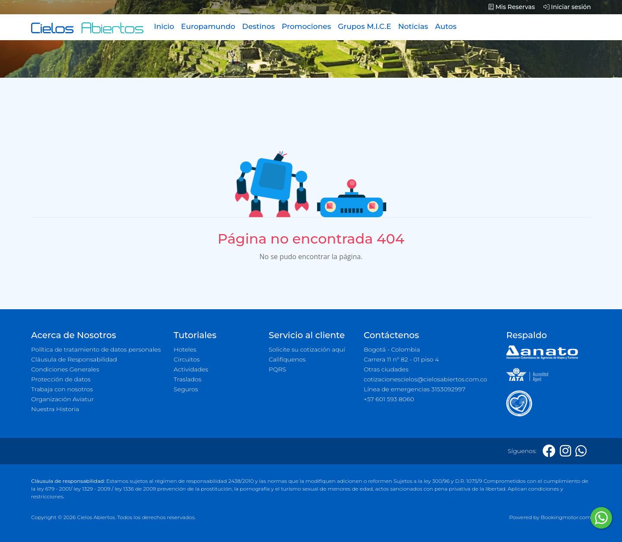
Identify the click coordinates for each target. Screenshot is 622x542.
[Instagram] (565, 451)
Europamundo (208, 26)
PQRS (277, 369)
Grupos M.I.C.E (364, 26)
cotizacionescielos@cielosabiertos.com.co (425, 379)
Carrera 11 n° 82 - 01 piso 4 (401, 359)
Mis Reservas (512, 7)
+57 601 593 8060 (389, 399)
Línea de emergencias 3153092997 (414, 389)
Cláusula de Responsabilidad (74, 359)
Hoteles (185, 349)
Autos (446, 26)
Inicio (164, 26)
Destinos (258, 26)
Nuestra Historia (55, 409)
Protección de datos (61, 379)
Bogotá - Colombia (392, 349)
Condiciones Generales (65, 369)
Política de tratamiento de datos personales (96, 349)
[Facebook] (549, 451)
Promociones (306, 26)
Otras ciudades (386, 369)
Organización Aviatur (62, 399)
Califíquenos (287, 359)
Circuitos (187, 359)
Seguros (186, 389)
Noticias (413, 26)
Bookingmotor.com (566, 517)
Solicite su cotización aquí (307, 349)
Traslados (187, 379)
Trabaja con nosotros (62, 389)
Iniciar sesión (567, 7)
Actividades (191, 369)
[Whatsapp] (581, 451)
